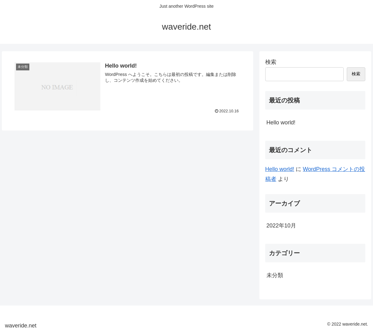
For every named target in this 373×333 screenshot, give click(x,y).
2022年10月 (281, 226)
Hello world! (280, 122)
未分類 (274, 275)
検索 (270, 62)
